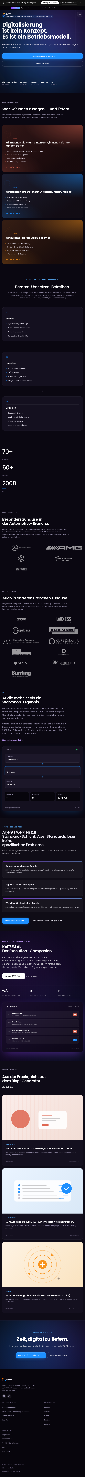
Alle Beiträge (8, 1087)
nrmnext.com (32, 976)
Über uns (47, 1407)
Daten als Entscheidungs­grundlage (16, 1411)
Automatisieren (8, 1416)
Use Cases (6, 1420)
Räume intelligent (9, 1407)
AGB (3, 1447)
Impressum (6, 1434)
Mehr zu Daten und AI (12, 740)
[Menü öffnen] (79, 14)
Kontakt (47, 1424)
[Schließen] (81, 2)
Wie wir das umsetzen (15, 920)
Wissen (47, 1411)
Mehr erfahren (13, 167)
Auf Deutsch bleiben (69, 3)
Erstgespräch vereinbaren (42, 56)
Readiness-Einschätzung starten (48, 920)
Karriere (47, 1420)
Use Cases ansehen (58, 1355)
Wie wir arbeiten (43, 63)
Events (47, 1416)
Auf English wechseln (49, 3)
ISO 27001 (6, 1451)
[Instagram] (9, 1396)
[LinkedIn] (4, 1396)
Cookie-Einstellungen (10, 1443)
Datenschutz (7, 1439)
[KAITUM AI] (42, 8)
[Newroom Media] (7, 14)
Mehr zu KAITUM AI (14, 976)
